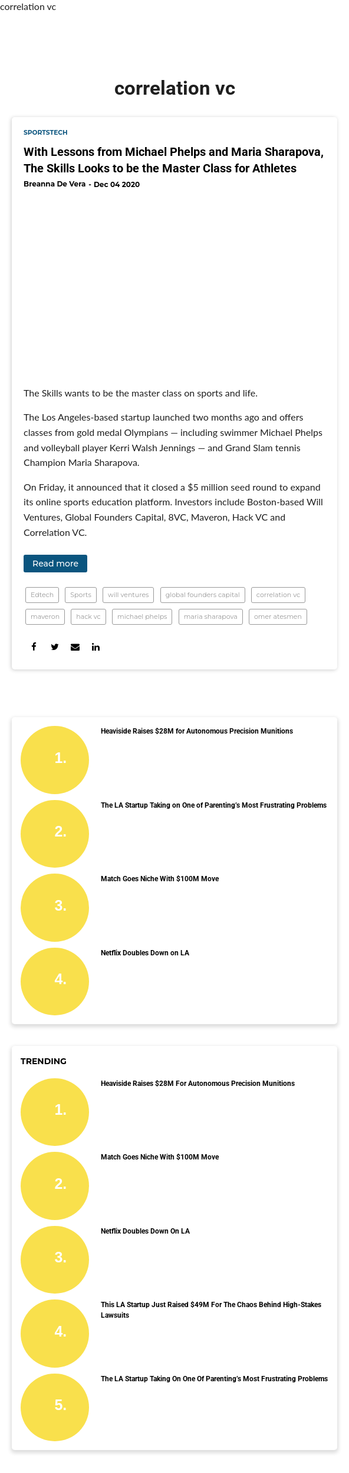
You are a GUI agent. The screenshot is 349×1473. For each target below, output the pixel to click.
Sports (80, 595)
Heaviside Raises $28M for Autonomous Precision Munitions (197, 731)
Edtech (42, 595)
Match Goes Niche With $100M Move (160, 879)
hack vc (88, 616)
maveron (45, 616)
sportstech (46, 132)
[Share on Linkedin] (95, 646)
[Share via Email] (75, 646)
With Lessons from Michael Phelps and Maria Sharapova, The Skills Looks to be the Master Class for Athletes (174, 160)
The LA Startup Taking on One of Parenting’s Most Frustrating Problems (214, 805)
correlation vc (278, 595)
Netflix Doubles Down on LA (145, 953)
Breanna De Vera (54, 183)
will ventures (128, 595)
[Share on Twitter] (54, 646)
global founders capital (203, 595)
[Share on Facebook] (34, 646)
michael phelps (142, 616)
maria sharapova (211, 616)
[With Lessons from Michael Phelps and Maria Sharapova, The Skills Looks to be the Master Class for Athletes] (174, 283)
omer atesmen (278, 616)
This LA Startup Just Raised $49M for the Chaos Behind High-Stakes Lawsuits (211, 1310)
